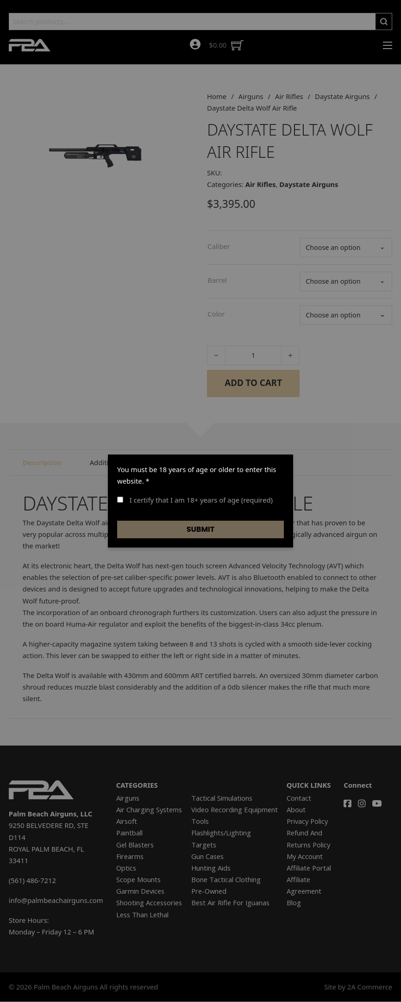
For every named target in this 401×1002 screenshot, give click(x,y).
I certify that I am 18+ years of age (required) (195, 499)
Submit (201, 529)
